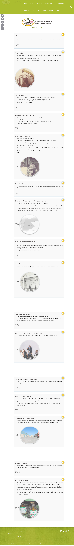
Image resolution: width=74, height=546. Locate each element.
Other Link (26, 10)
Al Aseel (19, 536)
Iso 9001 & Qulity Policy (39, 10)
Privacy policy (11, 543)
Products (39, 3)
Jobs (9, 531)
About (32, 3)
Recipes (9, 534)
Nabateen (19, 531)
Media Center (48, 3)
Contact (51, 10)
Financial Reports (60, 3)
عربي (58, 10)
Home (25, 3)
